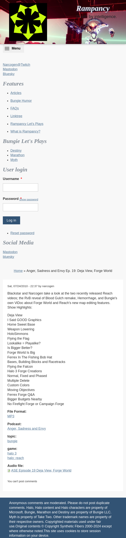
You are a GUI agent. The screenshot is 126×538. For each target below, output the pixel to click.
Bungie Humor (21, 101)
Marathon (17, 155)
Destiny (16, 150)
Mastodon (10, 69)
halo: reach (15, 458)
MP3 (10, 416)
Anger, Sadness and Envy (26, 428)
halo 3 (12, 453)
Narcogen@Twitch (16, 65)
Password (12, 199)
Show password (28, 199)
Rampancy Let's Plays (26, 124)
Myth (14, 160)
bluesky (8, 257)
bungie (12, 441)
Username (13, 179)
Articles (15, 93)
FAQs (14, 108)
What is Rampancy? (25, 131)
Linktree (16, 116)
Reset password (22, 233)
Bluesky (9, 74)
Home (18, 271)
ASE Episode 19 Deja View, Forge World (41, 470)
